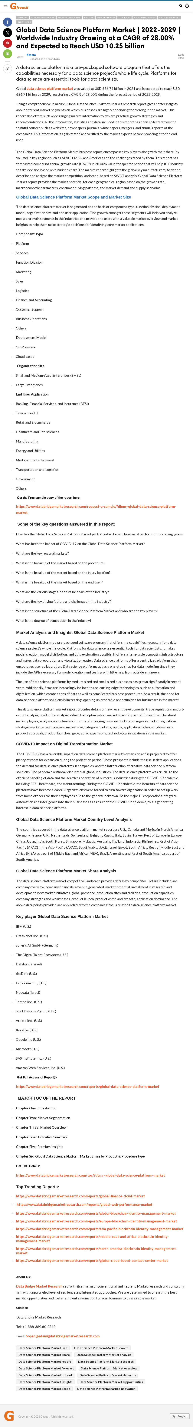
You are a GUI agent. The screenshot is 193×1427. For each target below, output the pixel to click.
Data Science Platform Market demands (108, 1375)
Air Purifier (24, 22)
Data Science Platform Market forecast (46, 1368)
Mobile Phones (106, 17)
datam (31, 54)
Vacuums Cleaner (144, 17)
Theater (22, 17)
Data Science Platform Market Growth (101, 1348)
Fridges (88, 17)
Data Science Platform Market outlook (45, 1375)
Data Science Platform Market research (106, 1361)
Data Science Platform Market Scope (44, 1388)
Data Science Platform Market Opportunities (111, 1382)
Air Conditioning (169, 17)
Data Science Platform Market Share (44, 1354)
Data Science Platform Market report (44, 1361)
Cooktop (124, 17)
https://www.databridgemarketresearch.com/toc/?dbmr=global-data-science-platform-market (90, 1175)
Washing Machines (69, 17)
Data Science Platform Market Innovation (106, 1388)
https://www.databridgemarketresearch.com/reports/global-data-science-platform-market (87, 1086)
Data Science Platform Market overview (109, 1368)
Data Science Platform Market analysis (104, 1354)
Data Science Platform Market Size (42, 1348)
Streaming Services (42, 17)
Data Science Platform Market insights (45, 1382)
